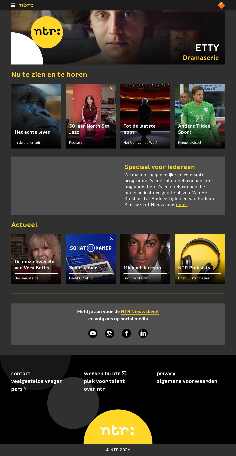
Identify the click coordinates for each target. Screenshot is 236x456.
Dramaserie (201, 58)
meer (182, 204)
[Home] (26, 6)
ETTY (207, 47)
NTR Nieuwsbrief (140, 311)
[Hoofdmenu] (13, 5)
